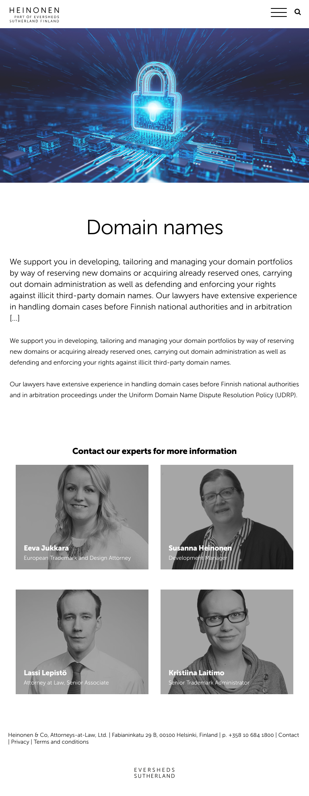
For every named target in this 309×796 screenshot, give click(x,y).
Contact (288, 735)
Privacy (20, 741)
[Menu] (281, 14)
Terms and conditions (61, 741)
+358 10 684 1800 (251, 735)
